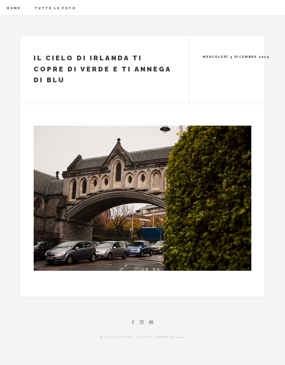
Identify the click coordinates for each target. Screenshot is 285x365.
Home (14, 8)
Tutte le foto (55, 8)
